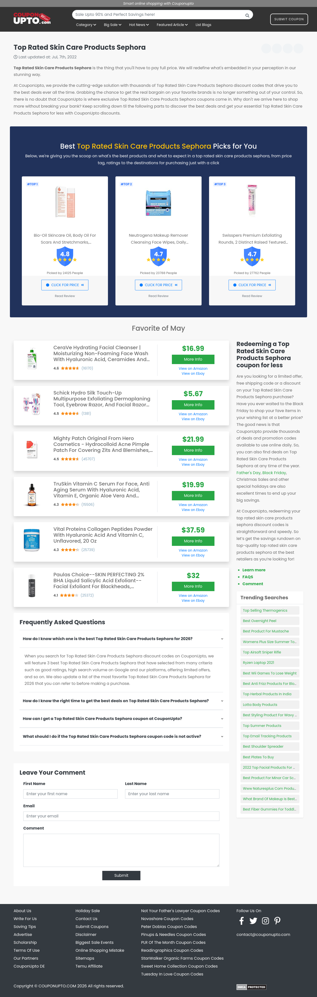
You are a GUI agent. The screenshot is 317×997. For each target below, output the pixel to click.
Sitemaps (85, 958)
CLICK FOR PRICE (64, 284)
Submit (121, 875)
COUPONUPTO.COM (57, 986)
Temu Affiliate (89, 966)
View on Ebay (193, 373)
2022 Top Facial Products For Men (271, 767)
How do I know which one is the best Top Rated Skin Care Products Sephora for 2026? (107, 639)
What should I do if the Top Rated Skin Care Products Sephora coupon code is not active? (112, 736)
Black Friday (274, 473)
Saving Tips (25, 926)
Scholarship (25, 942)
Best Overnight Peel (259, 620)
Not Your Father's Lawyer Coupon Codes (180, 911)
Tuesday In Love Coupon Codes (172, 974)
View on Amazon (193, 368)
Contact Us (86, 919)
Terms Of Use (27, 950)
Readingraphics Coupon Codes (172, 950)
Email (29, 806)
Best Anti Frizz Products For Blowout (273, 683)
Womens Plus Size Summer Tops (271, 641)
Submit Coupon (289, 20)
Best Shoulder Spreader (263, 746)
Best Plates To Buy (258, 757)
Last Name (136, 784)
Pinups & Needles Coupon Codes (173, 934)
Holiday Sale (88, 911)
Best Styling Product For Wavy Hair (272, 715)
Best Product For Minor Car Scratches (275, 777)
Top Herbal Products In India (267, 694)
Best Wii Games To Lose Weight (270, 673)
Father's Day (249, 473)
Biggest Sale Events (95, 942)
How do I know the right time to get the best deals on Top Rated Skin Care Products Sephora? (116, 701)
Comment (33, 828)
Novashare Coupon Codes (167, 919)
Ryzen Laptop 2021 (258, 662)
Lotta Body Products (260, 704)
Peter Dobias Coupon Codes (169, 926)
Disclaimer (86, 934)
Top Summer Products (262, 725)
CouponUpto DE (29, 966)
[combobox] (162, 14)
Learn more (253, 570)
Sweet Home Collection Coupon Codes (179, 966)
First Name (34, 784)
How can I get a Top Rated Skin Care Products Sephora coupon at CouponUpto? (102, 718)
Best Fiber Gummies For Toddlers (271, 809)
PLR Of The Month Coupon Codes (173, 942)
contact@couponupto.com (263, 934)
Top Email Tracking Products (267, 736)
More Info (193, 359)
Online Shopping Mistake (100, 950)
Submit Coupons (92, 926)
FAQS (247, 577)
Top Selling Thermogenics (265, 610)
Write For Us (25, 919)
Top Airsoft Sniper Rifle (262, 652)
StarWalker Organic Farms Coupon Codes (182, 958)
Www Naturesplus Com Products (271, 788)
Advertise (23, 934)
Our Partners (26, 958)
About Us (22, 911)
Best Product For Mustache (266, 631)
